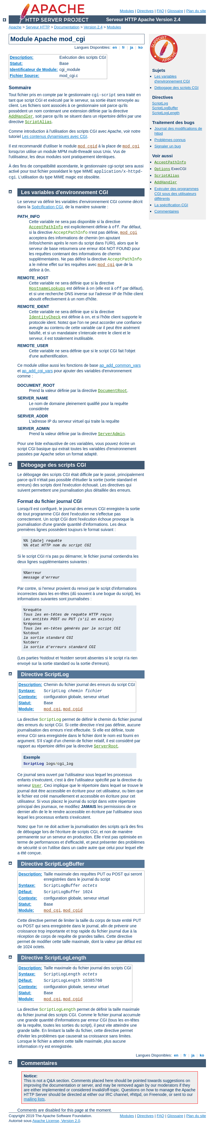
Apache (15, 27)
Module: (26, 709)
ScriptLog (160, 103)
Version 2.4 (93, 27)
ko (140, 47)
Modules (127, 11)
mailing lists (34, 1099)
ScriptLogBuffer (165, 108)
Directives (145, 11)
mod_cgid (87, 146)
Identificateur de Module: (34, 69)
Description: (22, 57)
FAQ (160, 11)
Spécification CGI (47, 207)
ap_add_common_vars (119, 365)
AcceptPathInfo (170, 162)
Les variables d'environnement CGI (172, 78)
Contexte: (28, 696)
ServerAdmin (111, 434)
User (37, 785)
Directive (32, 674)
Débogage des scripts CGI (176, 87)
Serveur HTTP (38, 27)
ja (131, 47)
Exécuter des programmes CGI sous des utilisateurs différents (176, 194)
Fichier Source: (24, 75)
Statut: (16, 63)
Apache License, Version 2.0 (56, 1121)
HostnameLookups (47, 288)
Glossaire (175, 11)
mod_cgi (131, 146)
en (115, 47)
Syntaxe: (27, 690)
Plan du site (196, 11)
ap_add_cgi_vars (37, 371)
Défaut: (25, 891)
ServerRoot (106, 746)
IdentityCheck (45, 317)
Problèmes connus (170, 140)
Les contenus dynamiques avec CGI (54, 136)
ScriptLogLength (166, 113)
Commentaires (166, 211)
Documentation (66, 27)
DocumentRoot (112, 390)
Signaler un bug (167, 146)
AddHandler (21, 116)
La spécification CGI (171, 205)
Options (162, 169)
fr (123, 47)
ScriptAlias (38, 122)
